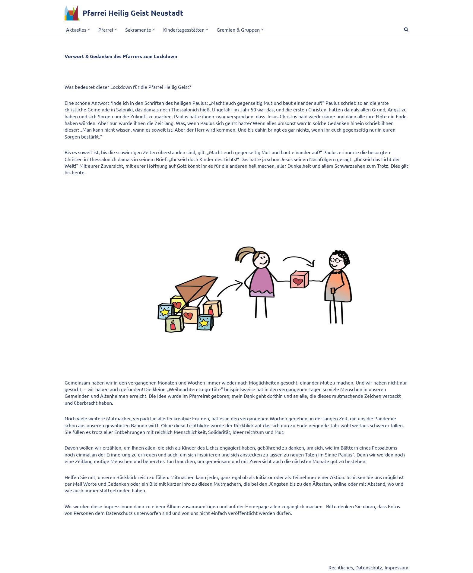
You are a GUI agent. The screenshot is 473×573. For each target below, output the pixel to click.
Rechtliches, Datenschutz (355, 567)
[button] (89, 29)
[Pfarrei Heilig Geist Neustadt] (124, 12)
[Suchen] (406, 29)
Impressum (396, 567)
